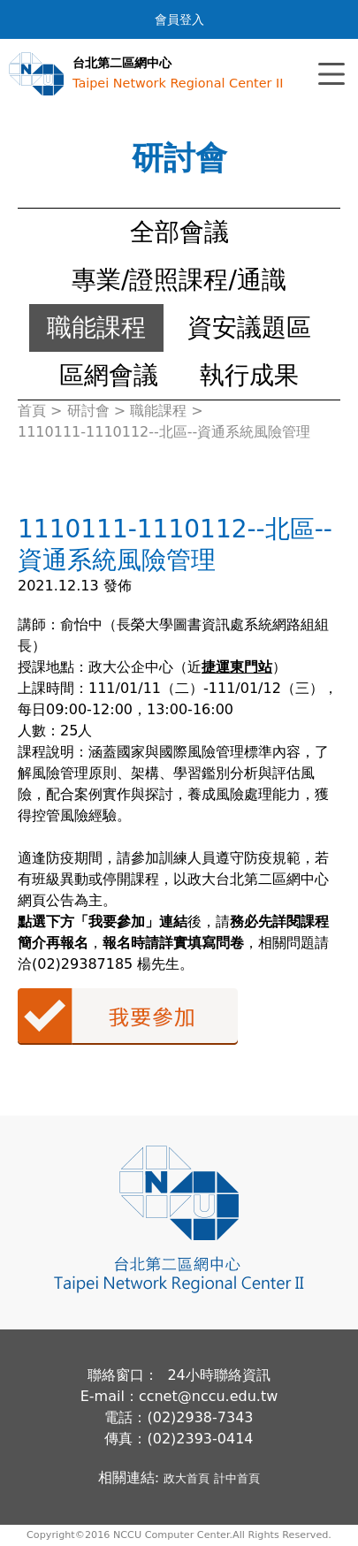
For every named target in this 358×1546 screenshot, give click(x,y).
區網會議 (108, 375)
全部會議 (179, 232)
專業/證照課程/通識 (179, 279)
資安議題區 (249, 327)
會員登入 (179, 19)
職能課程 (96, 327)
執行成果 (249, 375)
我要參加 (128, 1016)
